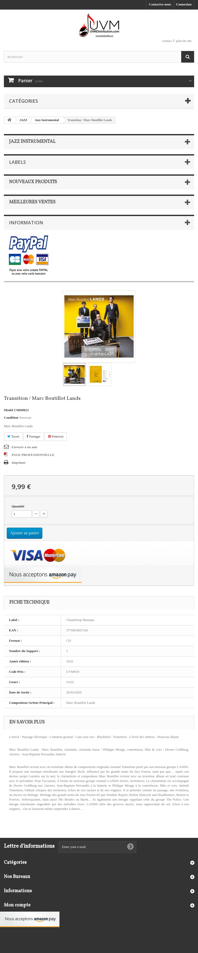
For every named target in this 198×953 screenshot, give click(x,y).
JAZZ (23, 120)
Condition (11, 417)
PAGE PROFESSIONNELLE (33, 455)
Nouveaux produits (33, 182)
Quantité (18, 506)
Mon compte (17, 905)
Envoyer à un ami (24, 447)
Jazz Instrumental (47, 120)
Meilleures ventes (32, 202)
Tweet (13, 436)
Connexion (184, 4)
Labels (17, 162)
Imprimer (19, 462)
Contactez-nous (160, 4)
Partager (34, 436)
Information (26, 222)
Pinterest (56, 436)
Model (8, 410)
